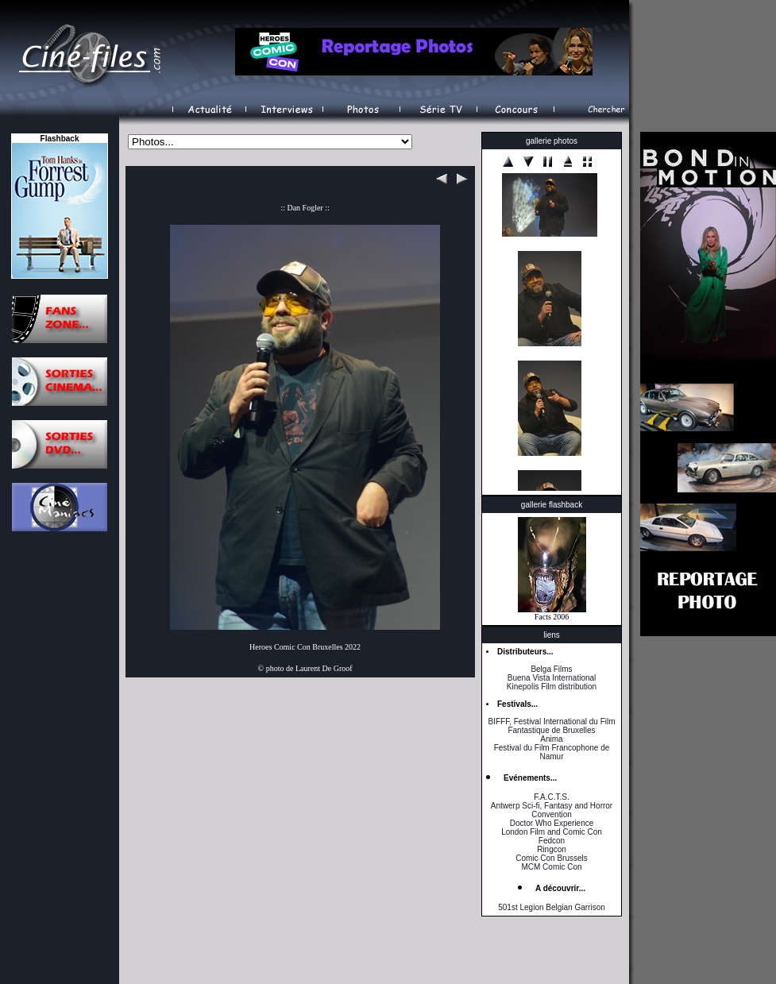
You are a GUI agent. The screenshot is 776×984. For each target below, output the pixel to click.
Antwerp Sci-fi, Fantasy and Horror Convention (551, 810)
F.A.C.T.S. (551, 797)
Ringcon (551, 849)
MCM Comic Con (551, 866)
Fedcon (552, 840)
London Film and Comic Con (551, 832)
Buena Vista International (552, 677)
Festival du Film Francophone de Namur (552, 752)
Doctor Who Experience (552, 823)
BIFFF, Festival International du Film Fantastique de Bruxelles (551, 726)
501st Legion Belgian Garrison (551, 907)
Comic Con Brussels (551, 858)
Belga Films (551, 669)
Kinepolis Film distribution (551, 686)
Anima (551, 739)
